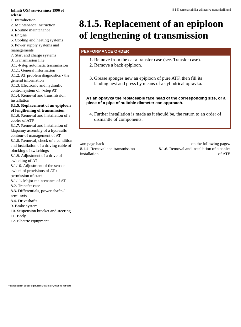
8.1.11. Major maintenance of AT (38, 180)
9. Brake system (24, 205)
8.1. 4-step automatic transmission (39, 65)
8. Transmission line (28, 60)
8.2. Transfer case (25, 185)
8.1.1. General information (33, 70)
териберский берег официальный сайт (30, 285)
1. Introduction (23, 20)
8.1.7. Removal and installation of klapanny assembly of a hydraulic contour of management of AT (39, 130)
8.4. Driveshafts (24, 200)
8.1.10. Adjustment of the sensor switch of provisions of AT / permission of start (38, 170)
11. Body (18, 215)
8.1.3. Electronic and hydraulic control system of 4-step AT (36, 88)
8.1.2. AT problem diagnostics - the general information (40, 78)
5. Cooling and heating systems (37, 40)
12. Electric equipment (30, 220)
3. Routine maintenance (30, 30)
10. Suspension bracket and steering (41, 210)
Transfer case (185, 59)
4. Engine (19, 35)
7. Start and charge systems (33, 55)
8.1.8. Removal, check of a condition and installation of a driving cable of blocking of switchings (41, 145)
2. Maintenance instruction (33, 25)
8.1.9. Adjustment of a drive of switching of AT (36, 158)
